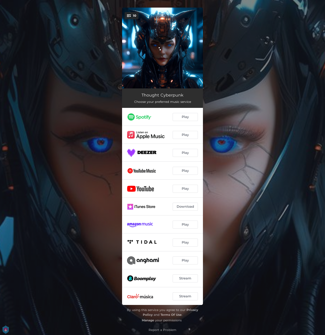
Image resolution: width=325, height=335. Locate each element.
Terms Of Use (171, 315)
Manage (148, 320)
